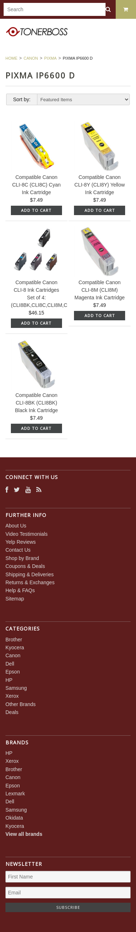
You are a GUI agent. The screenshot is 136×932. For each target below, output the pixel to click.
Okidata (14, 818)
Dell (9, 664)
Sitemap (14, 599)
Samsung (16, 688)
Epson (12, 672)
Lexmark (15, 793)
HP (8, 680)
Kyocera (14, 647)
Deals (11, 712)
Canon (31, 58)
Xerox (12, 696)
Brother (13, 639)
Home (11, 58)
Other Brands (20, 704)
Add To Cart (36, 210)
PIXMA (50, 58)
